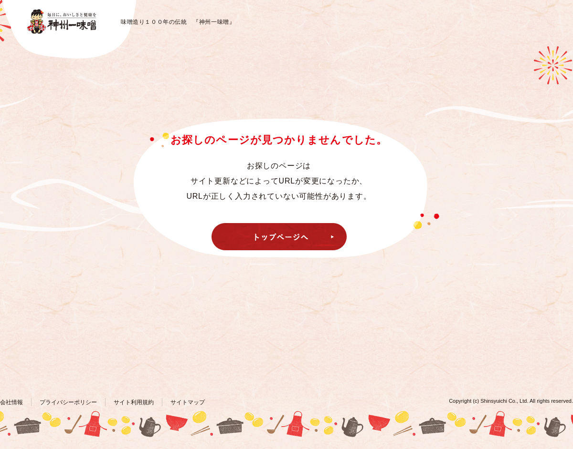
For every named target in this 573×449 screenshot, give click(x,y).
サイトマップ (187, 402)
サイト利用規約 (134, 402)
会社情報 (11, 402)
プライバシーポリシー (68, 402)
